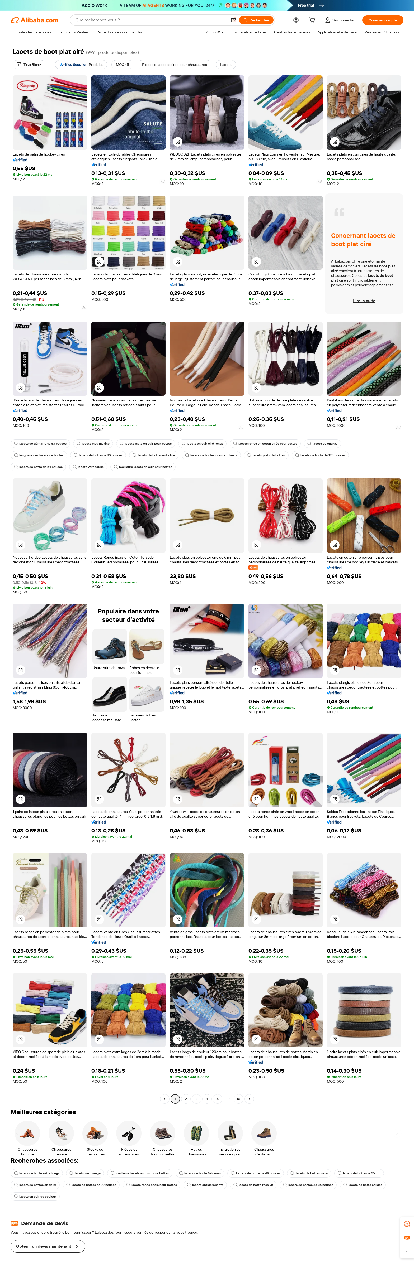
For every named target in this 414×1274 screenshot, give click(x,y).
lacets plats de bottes (266, 455)
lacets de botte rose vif (253, 1185)
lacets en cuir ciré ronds (202, 444)
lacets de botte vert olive (154, 455)
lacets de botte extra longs (36, 1173)
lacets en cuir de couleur (35, 1196)
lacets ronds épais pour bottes (151, 1185)
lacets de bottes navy (309, 1173)
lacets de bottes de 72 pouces (91, 1185)
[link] (407, 1224)
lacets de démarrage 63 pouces (40, 444)
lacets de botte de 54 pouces (38, 467)
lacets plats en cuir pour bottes (146, 444)
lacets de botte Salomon (200, 1173)
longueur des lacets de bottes (39, 455)
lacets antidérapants (205, 1185)
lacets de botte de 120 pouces (320, 455)
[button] (233, 20)
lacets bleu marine (93, 444)
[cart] (313, 21)
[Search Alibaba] (151, 20)
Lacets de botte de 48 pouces (255, 1173)
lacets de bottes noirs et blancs (211, 455)
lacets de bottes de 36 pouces (308, 1185)
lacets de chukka (322, 444)
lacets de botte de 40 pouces (98, 455)
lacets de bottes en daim (35, 1185)
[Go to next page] (249, 1099)
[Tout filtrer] (29, 64)
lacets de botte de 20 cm (359, 1173)
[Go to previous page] (165, 1099)
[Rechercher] (256, 20)
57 (238, 1099)
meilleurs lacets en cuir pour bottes (143, 467)
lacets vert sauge (88, 467)
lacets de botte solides (362, 1185)
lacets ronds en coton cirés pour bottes (265, 444)
